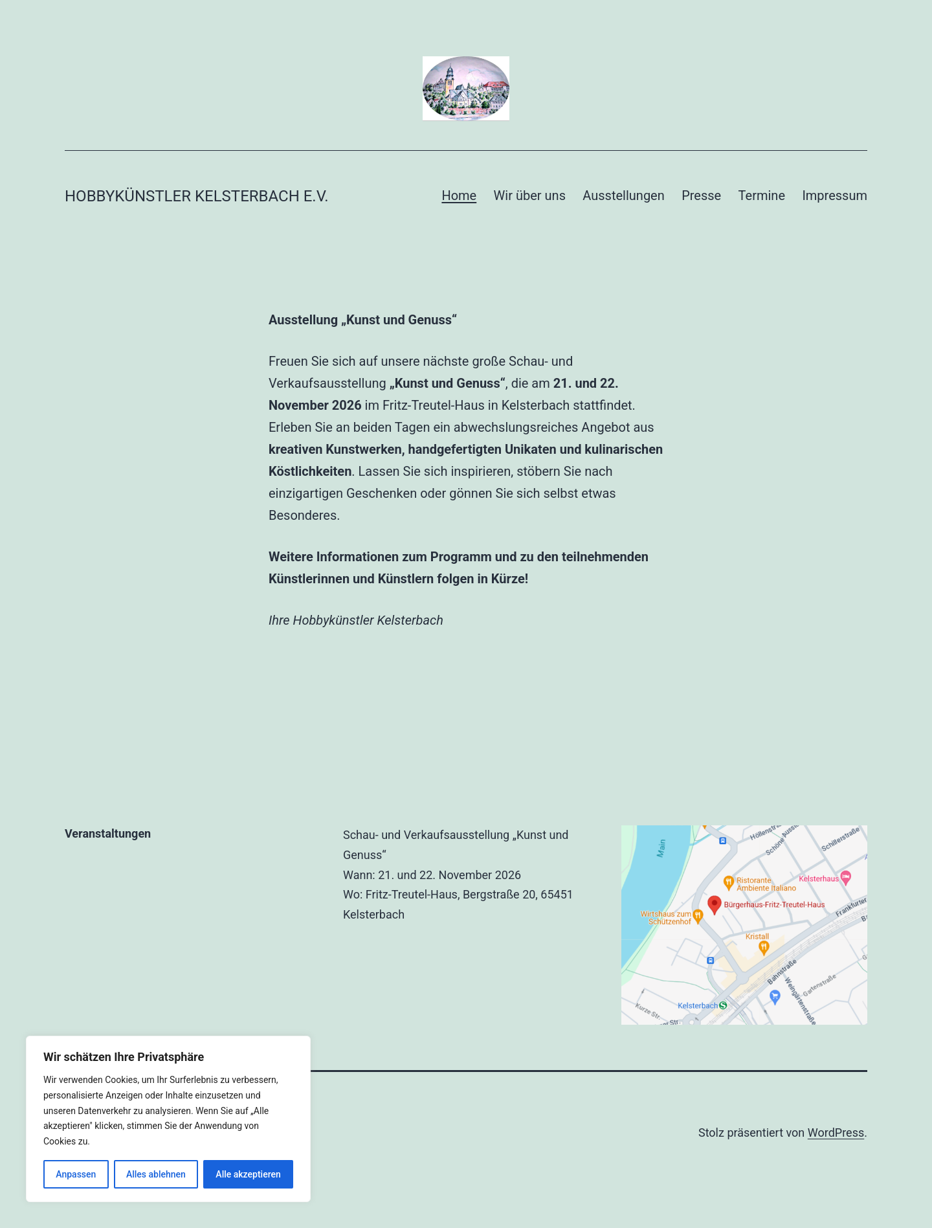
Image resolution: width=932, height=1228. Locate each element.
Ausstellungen (623, 195)
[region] (168, 1119)
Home (458, 195)
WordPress (836, 1132)
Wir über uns (530, 195)
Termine (761, 195)
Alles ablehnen (156, 1174)
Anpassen (76, 1174)
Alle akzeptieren (248, 1174)
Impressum (834, 195)
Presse (701, 195)
